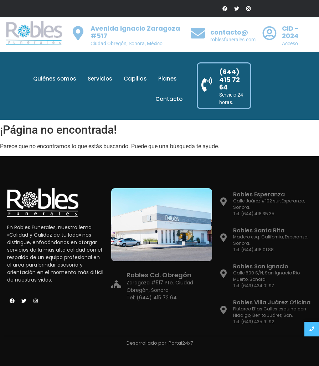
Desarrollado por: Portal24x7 (160, 343)
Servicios (100, 78)
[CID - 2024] (269, 34)
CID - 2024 (290, 32)
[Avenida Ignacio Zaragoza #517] (78, 34)
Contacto (168, 99)
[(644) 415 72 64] (207, 85)
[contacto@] (198, 34)
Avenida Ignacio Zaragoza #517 (135, 32)
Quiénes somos (54, 78)
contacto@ (229, 32)
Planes (167, 78)
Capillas (135, 78)
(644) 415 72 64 (229, 79)
